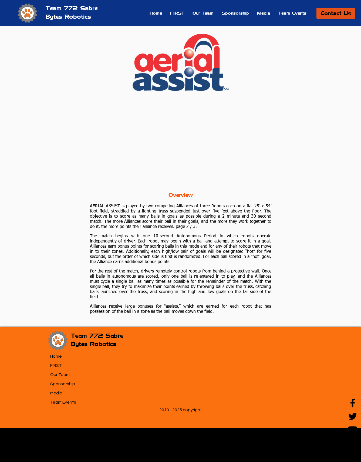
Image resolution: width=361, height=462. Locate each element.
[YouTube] (352, 429)
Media (56, 393)
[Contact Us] (335, 13)
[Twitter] (352, 416)
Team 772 (63, 8)
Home (56, 356)
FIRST (56, 365)
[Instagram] (352, 442)
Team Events (63, 402)
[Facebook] (352, 403)
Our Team (60, 375)
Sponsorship (62, 384)
